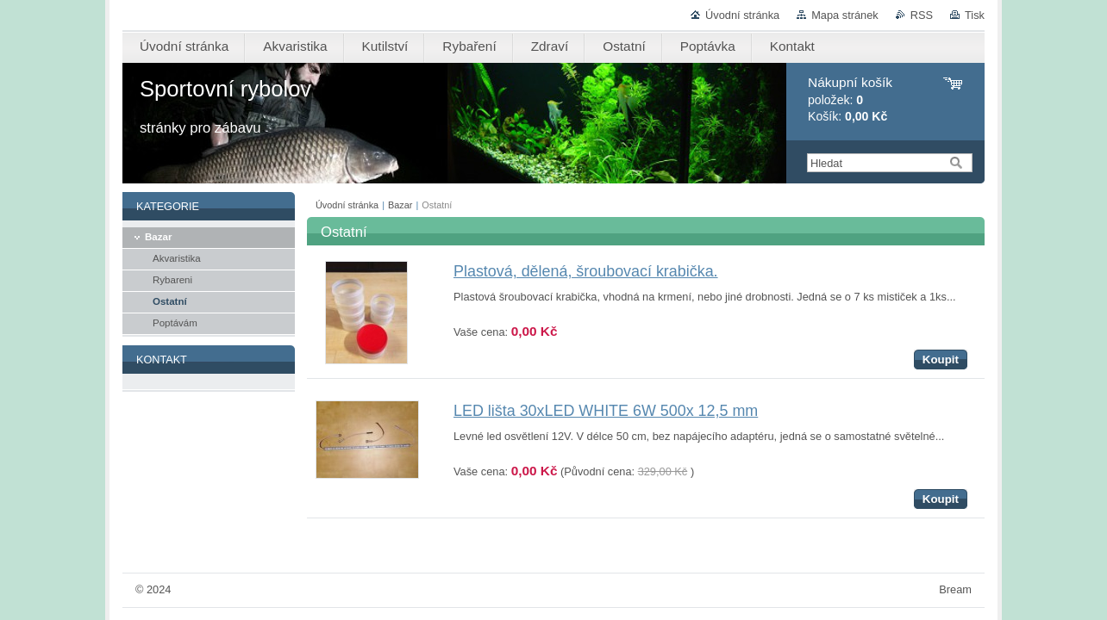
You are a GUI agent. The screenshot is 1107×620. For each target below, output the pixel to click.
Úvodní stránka (742, 15)
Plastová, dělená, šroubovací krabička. (585, 271)
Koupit (940, 359)
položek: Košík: (850, 99)
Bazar (400, 205)
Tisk (975, 15)
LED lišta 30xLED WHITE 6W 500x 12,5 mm (605, 410)
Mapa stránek (845, 15)
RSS (921, 15)
